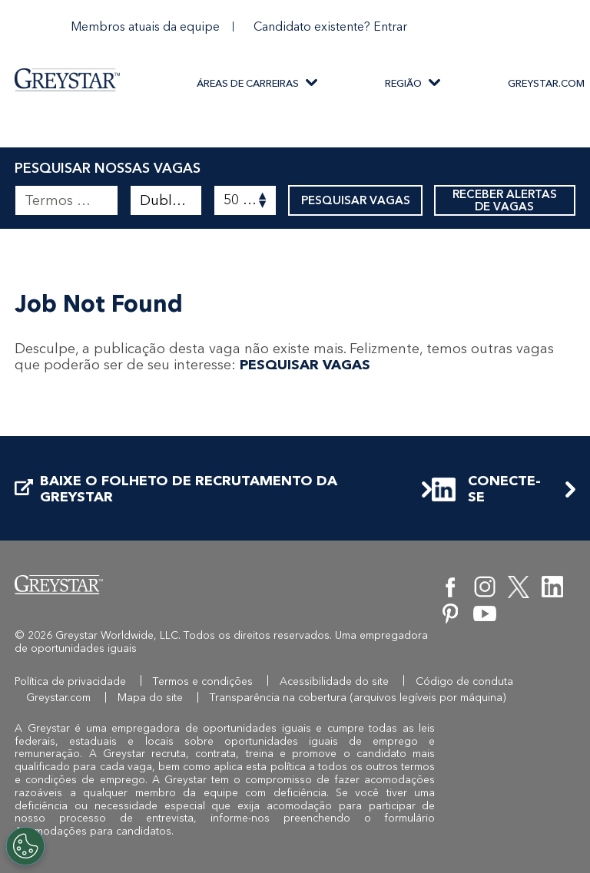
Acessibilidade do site (334, 681)
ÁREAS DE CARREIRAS (248, 83)
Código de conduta (464, 681)
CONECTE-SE (486, 489)
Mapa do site (150, 697)
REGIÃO (403, 83)
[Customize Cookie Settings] (25, 846)
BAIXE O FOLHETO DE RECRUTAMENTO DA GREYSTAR (176, 489)
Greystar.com (58, 697)
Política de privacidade (70, 681)
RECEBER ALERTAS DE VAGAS (504, 200)
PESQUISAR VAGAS (355, 200)
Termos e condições (203, 681)
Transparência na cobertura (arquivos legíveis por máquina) (358, 697)
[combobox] (166, 200)
